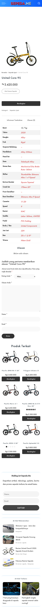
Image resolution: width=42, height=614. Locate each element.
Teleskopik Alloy (27, 161)
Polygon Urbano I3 (31, 371)
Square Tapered (27, 182)
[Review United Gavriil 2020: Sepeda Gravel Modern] (8, 551)
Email (4, 324)
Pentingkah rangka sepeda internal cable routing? (30, 600)
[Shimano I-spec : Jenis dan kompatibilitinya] (8, 528)
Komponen (19, 531)
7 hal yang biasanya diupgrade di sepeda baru (10, 600)
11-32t (23, 201)
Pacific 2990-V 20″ (10, 443)
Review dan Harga (21, 554)
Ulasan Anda (7, 283)
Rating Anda (7, 276)
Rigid (23, 142)
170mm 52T (25, 187)
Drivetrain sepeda (21, 542)
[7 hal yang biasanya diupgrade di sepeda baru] (11, 588)
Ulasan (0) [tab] (31, 120)
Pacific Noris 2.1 (11, 404)
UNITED (36, 216)
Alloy (23, 137)
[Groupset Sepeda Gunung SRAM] (8, 539)
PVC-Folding (26, 221)
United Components (29, 226)
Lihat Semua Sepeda (11, 91)
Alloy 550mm (26, 152)
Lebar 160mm (26, 216)
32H (22, 230)
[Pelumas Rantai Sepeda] (8, 562)
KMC (23, 211)
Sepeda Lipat (13, 72)
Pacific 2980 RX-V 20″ (11, 371)
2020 (23, 132)
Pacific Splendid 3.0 (31, 443)
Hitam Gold (25, 240)
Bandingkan (21, 103)
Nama (4, 314)
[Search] (39, 3)
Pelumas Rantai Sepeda (24, 561)
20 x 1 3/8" (26, 235)
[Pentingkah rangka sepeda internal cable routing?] (30, 588)
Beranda (4, 72)
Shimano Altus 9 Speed (30, 196)
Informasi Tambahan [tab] (14, 120)
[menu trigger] (4, 3)
